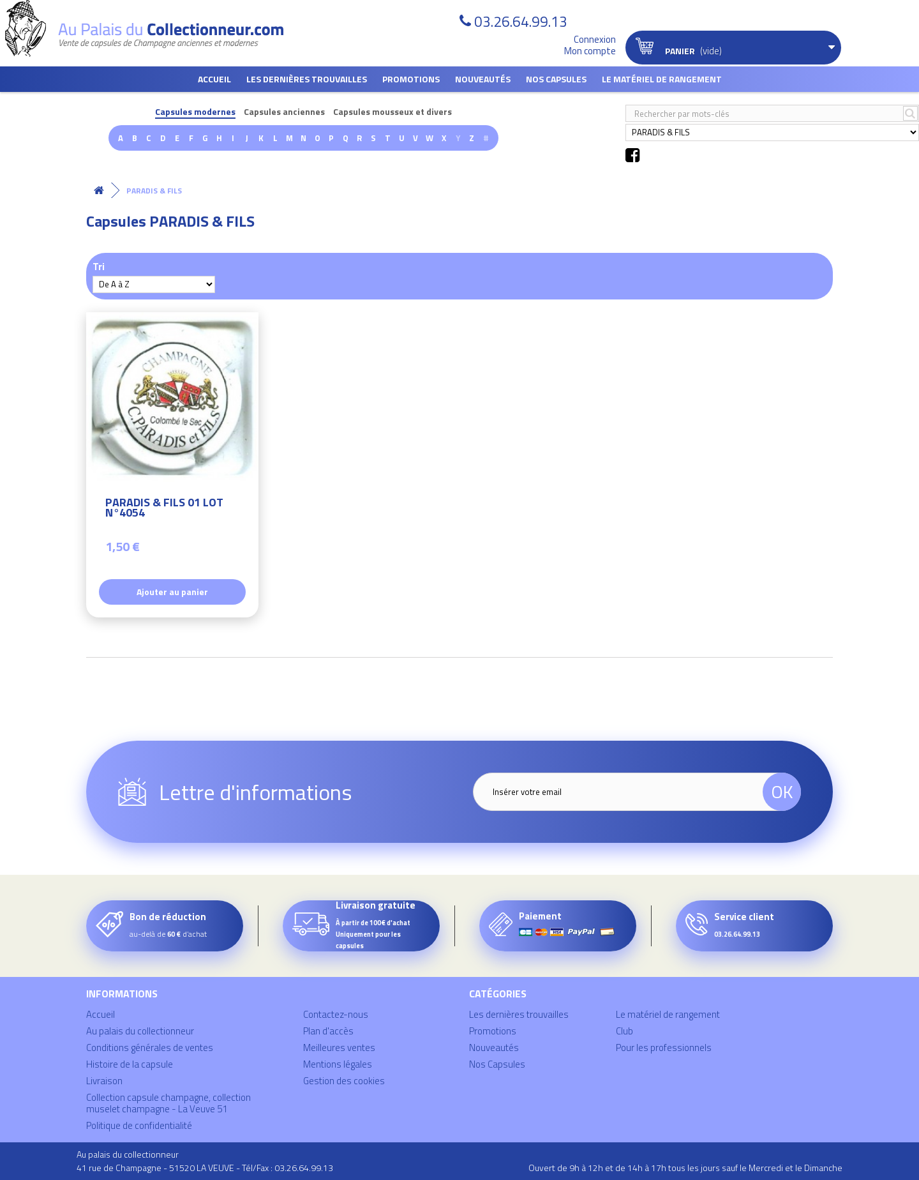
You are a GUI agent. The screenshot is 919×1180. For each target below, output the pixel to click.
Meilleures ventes (339, 1047)
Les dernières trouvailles (306, 79)
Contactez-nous (335, 1014)
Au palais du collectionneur (140, 1031)
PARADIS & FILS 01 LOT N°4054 (164, 509)
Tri (99, 266)
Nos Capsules (556, 79)
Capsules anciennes (284, 112)
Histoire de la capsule (129, 1064)
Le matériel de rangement (662, 79)
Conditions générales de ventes (149, 1047)
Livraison (104, 1080)
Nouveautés (483, 79)
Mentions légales (337, 1064)
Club (624, 1031)
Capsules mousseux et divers (392, 112)
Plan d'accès (328, 1031)
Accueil (214, 79)
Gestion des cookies (344, 1080)
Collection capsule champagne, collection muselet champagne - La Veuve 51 (168, 1103)
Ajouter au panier (172, 591)
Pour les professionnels (664, 1047)
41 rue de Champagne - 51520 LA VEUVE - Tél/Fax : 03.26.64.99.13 (205, 1167)
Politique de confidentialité (139, 1125)
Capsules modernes (195, 112)
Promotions (411, 79)
